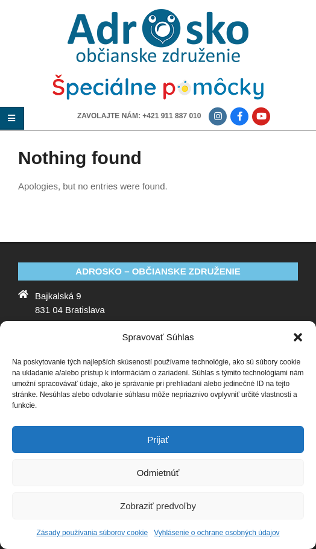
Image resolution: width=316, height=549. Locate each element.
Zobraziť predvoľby (158, 506)
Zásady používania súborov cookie (92, 532)
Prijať (158, 439)
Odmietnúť (158, 473)
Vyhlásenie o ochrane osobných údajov (216, 532)
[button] (298, 337)
